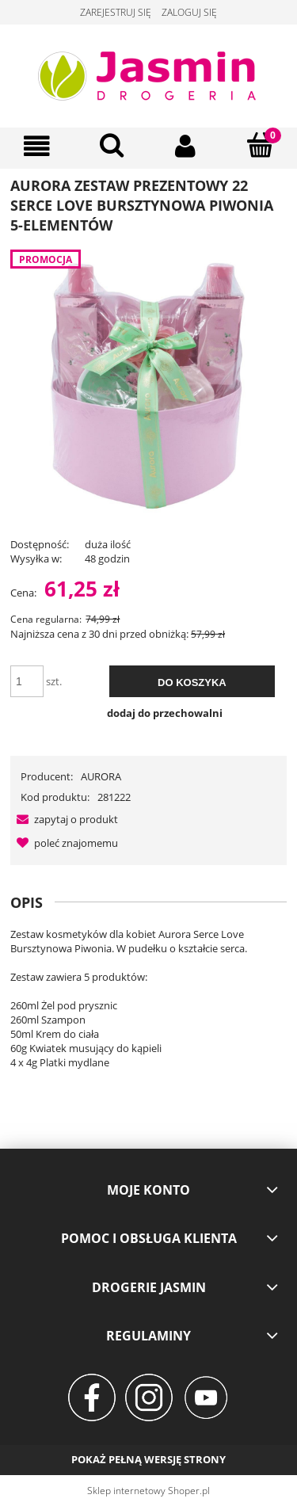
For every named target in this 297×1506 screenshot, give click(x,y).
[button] (64, 819)
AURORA (101, 776)
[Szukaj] (111, 145)
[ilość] (27, 681)
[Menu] (37, 146)
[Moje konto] (186, 146)
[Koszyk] (260, 145)
